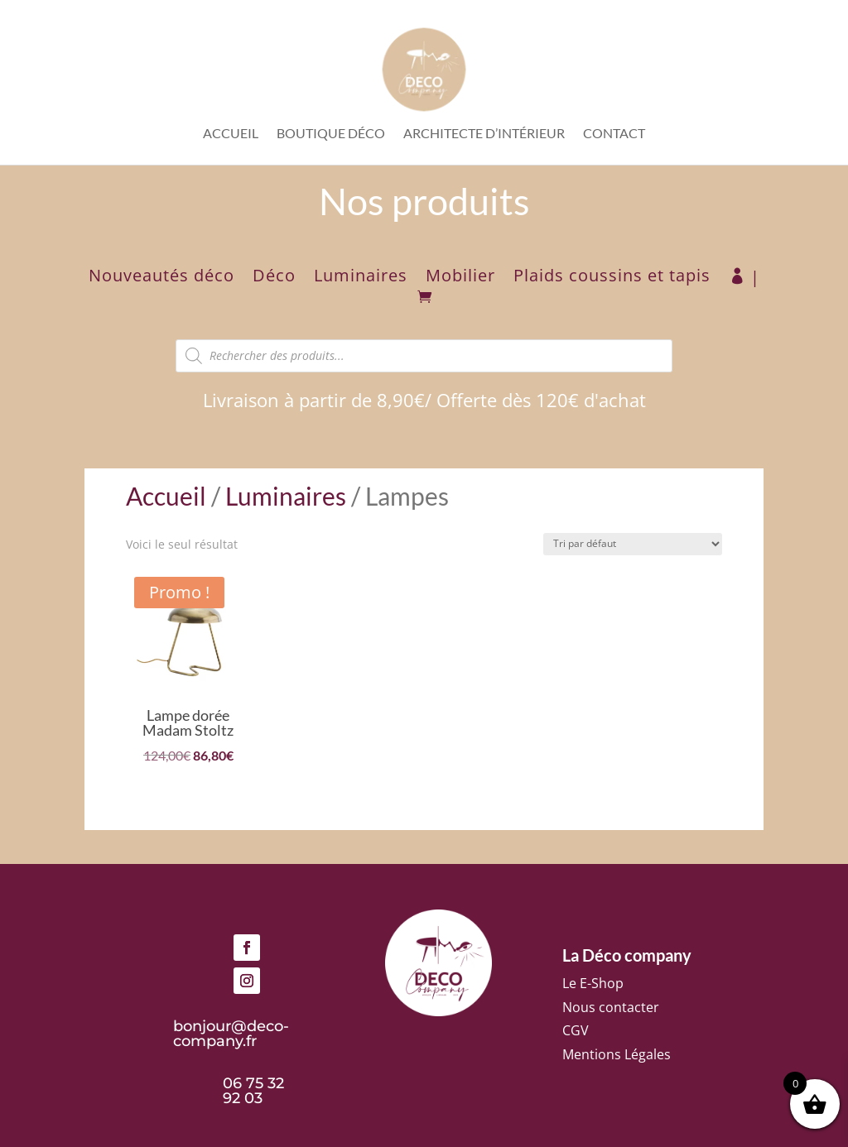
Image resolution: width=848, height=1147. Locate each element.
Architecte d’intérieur (484, 134)
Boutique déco (331, 134)
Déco (274, 278)
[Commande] (632, 544)
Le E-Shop (593, 983)
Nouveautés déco (161, 278)
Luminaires (360, 278)
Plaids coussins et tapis (612, 278)
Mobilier (460, 278)
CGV (575, 1030)
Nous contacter (610, 1007)
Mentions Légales (616, 1054)
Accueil (230, 134)
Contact (614, 134)
